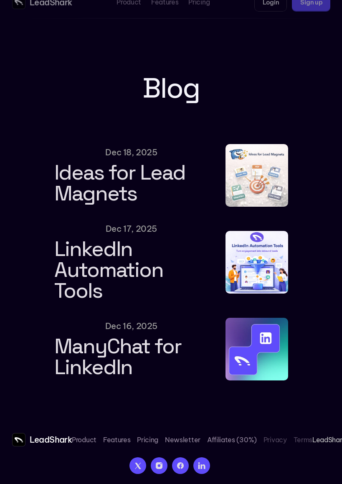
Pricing (147, 440)
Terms (303, 440)
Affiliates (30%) (232, 440)
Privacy (275, 440)
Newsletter (182, 440)
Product (84, 440)
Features (116, 440)
